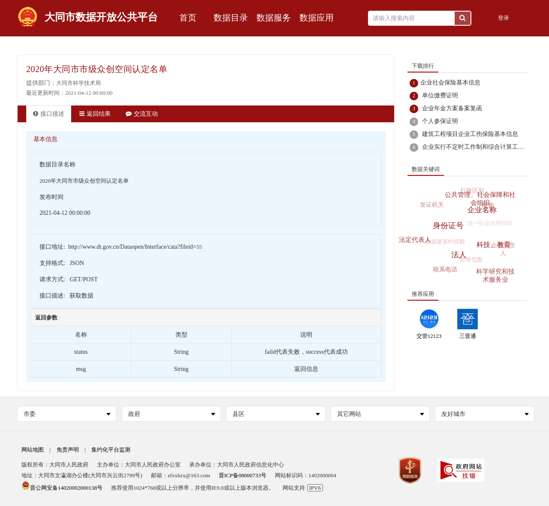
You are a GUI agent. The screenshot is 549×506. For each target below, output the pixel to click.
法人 (460, 253)
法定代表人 (415, 239)
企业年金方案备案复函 (452, 108)
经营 (488, 206)
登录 (503, 18)
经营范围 (470, 261)
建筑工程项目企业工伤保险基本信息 (470, 134)
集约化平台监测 (110, 449)
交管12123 (429, 336)
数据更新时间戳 (444, 242)
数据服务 (273, 17)
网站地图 (32, 449)
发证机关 (431, 205)
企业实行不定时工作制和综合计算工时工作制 (482, 147)
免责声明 (68, 449)
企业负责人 (503, 250)
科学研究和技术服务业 (495, 275)
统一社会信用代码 (488, 225)
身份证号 (449, 224)
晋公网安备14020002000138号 (62, 488)
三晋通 (467, 336)
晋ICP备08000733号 (242, 475)
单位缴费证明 (440, 95)
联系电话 (446, 269)
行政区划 (470, 191)
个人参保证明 (440, 121)
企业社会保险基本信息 (450, 82)
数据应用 (316, 17)
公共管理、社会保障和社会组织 (480, 197)
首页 (187, 17)
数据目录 (231, 17)
